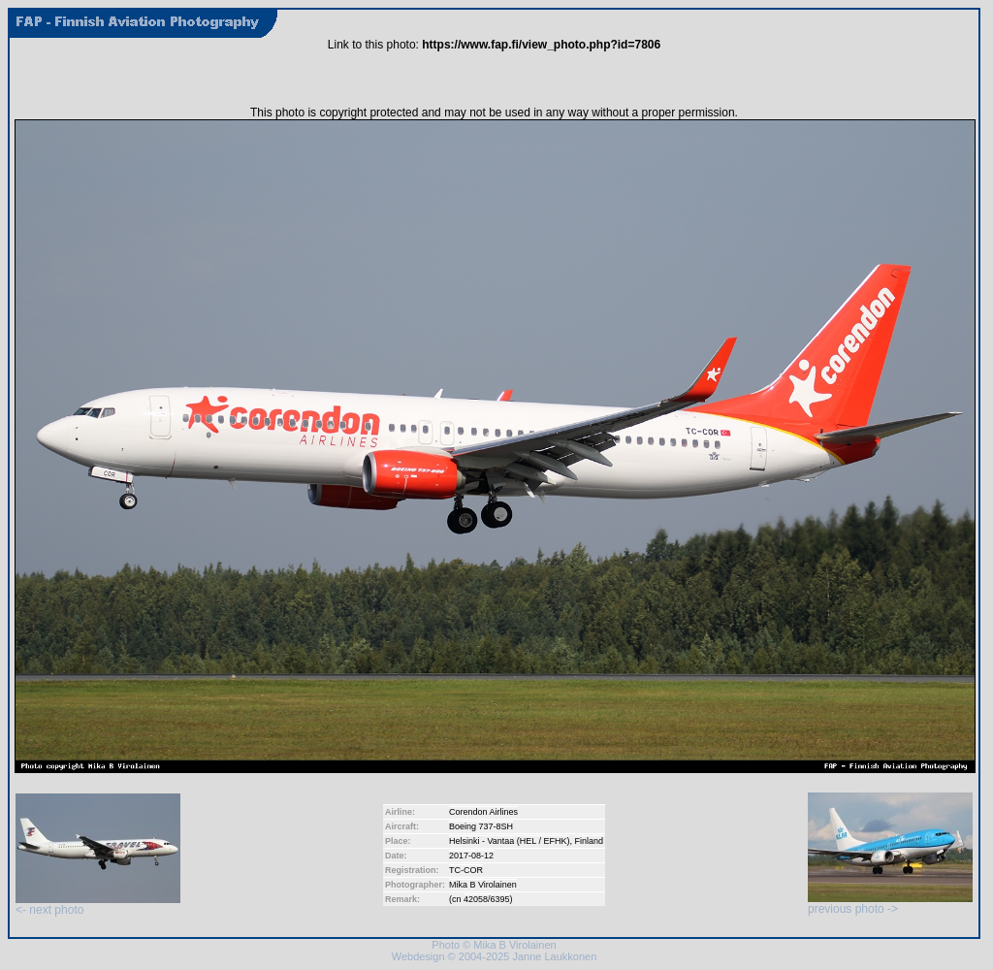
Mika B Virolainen (483, 884)
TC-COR (466, 870)
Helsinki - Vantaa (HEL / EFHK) (509, 841)
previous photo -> (890, 903)
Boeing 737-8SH (481, 826)
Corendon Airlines (483, 812)
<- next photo (98, 904)
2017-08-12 (471, 855)
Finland (589, 841)
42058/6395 (487, 899)
